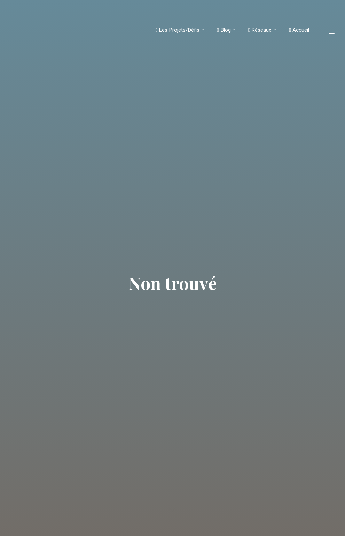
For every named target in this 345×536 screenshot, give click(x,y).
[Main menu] (328, 30)
